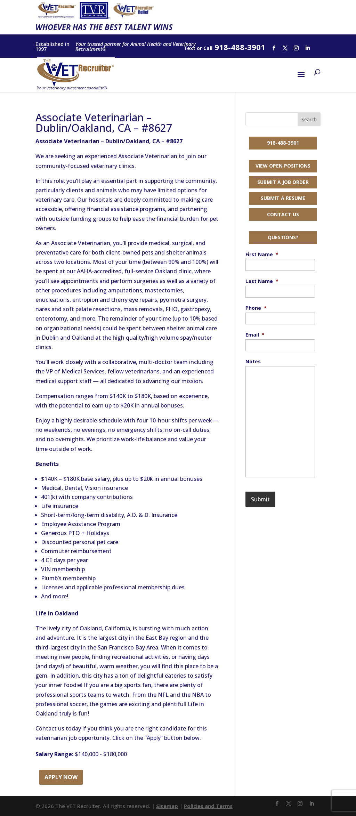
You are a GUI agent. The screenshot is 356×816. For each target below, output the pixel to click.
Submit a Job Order (283, 182)
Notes (253, 361)
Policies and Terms (208, 805)
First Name (261, 254)
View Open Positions (283, 165)
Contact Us (283, 214)
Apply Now (61, 777)
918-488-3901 (283, 142)
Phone (256, 308)
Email (255, 335)
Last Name (261, 281)
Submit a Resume (283, 198)
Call (207, 48)
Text (189, 48)
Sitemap (167, 805)
